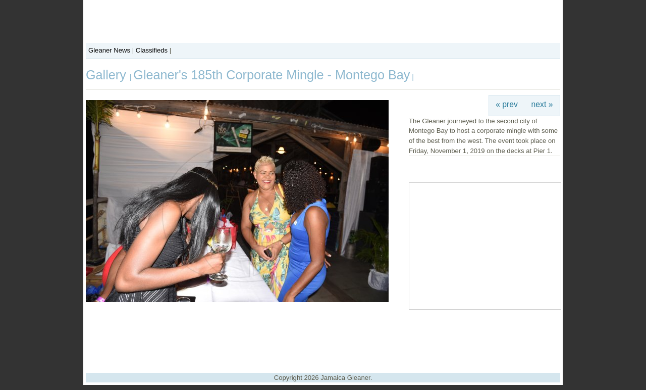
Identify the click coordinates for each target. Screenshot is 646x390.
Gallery (108, 75)
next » (542, 104)
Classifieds (152, 50)
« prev (507, 104)
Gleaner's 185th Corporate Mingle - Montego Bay (271, 75)
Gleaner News (109, 50)
